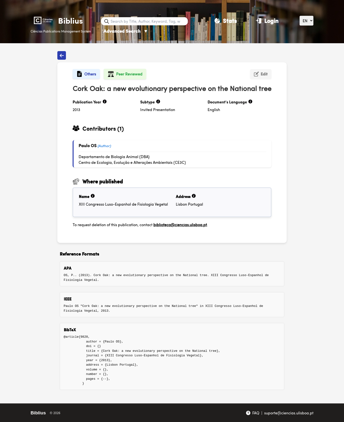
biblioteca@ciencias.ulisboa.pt (180, 224)
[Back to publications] (61, 55)
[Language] (306, 21)
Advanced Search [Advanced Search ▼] (125, 31)
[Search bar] (148, 21)
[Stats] (226, 20)
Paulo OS (88, 145)
